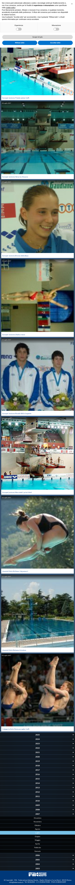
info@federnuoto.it (16, 882)
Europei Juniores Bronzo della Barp (15, 256)
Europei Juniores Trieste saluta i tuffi (15, 98)
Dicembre (37, 818)
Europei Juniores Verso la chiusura (15, 177)
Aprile (37, 844)
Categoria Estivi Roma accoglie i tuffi (15, 729)
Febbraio (37, 847)
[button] (72, 4)
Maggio (37, 840)
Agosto (37, 829)
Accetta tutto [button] (55, 43)
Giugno (37, 836)
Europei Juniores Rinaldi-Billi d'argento (16, 413)
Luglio (37, 833)
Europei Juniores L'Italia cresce (13, 335)
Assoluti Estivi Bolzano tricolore (14, 650)
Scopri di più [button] (37, 37)
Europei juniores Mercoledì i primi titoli (17, 492)
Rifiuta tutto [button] (19, 43)
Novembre (37, 822)
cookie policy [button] (10, 8)
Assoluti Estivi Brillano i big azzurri (15, 571)
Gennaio (37, 851)
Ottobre (38, 825)
